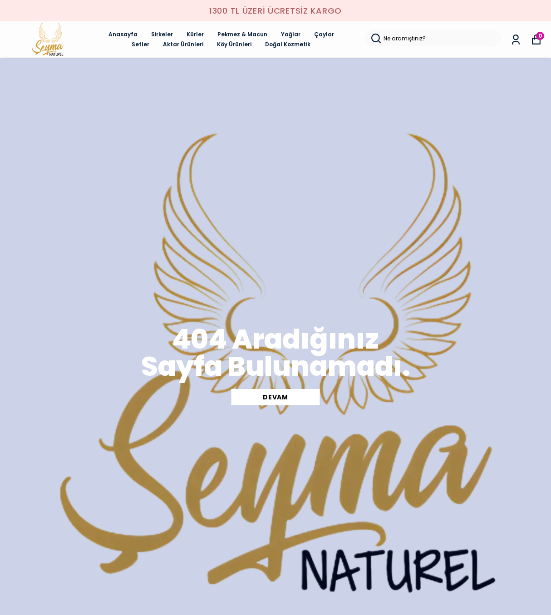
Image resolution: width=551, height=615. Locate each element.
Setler (140, 44)
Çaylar (324, 34)
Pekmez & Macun (242, 34)
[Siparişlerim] (515, 39)
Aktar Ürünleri (183, 44)
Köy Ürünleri (234, 44)
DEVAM (275, 397)
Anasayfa (123, 34)
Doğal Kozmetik (287, 44)
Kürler (195, 34)
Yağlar (290, 34)
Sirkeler (162, 34)
